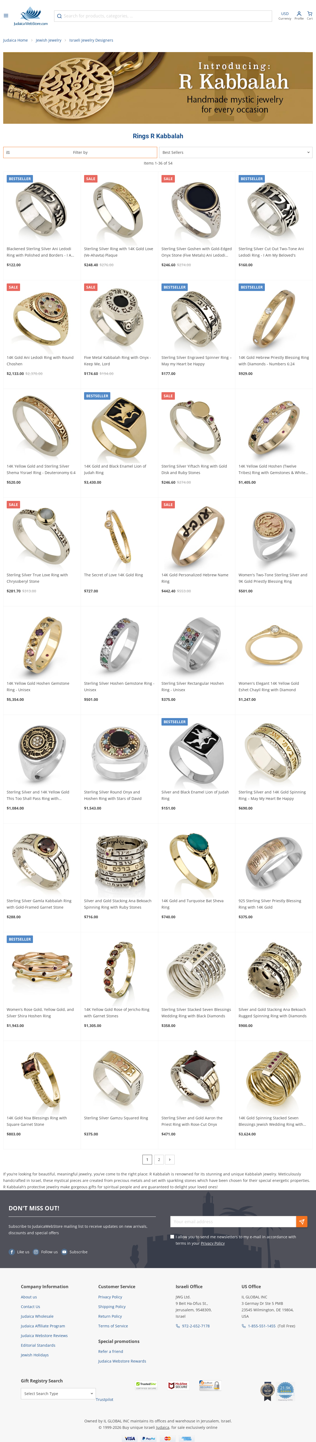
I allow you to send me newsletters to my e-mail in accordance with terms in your (236, 1242)
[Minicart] (310, 16)
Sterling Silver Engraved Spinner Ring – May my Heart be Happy (196, 362)
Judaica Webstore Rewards (122, 1362)
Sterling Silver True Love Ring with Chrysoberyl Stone (37, 579)
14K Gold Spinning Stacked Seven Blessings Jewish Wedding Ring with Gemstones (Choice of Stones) (271, 1123)
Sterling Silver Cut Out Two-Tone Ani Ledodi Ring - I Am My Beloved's (271, 254)
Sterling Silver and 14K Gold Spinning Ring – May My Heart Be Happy (272, 797)
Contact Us (30, 1308)
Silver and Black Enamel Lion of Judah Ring (195, 797)
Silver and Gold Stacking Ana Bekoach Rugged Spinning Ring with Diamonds (273, 1014)
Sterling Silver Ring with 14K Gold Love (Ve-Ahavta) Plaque (118, 254)
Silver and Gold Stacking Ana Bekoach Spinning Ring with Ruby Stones (118, 905)
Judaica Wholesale (37, 1317)
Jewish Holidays (35, 1356)
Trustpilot (104, 1401)
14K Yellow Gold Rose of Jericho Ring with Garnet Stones (116, 1014)
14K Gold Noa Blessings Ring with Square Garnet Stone (37, 1123)
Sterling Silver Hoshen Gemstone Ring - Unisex (119, 688)
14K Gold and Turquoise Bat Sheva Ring (192, 905)
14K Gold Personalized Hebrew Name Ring (194, 579)
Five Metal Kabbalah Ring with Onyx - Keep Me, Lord (117, 362)
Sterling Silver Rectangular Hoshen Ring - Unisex (192, 688)
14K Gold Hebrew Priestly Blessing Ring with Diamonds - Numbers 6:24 (274, 362)
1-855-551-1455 (262, 1327)
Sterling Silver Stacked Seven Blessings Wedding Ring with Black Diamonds (196, 1014)
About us (29, 1298)
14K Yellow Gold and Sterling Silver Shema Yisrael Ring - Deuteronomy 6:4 (41, 471)
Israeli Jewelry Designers (91, 41)
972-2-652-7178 (196, 1327)
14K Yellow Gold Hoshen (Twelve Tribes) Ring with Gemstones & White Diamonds (272, 471)
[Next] (170, 1161)
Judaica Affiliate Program (43, 1327)
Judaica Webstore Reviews (44, 1337)
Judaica (162, 1429)
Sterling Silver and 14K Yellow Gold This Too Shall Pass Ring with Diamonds (38, 797)
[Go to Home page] (31, 16)
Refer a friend (110, 1353)
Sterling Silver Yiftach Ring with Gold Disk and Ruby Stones (194, 471)
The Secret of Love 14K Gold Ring (113, 576)
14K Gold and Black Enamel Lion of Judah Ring (115, 471)
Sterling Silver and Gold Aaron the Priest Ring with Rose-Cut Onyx (192, 1123)
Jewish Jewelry (48, 41)
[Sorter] (236, 154)
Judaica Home (15, 41)
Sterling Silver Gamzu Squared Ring (116, 1119)
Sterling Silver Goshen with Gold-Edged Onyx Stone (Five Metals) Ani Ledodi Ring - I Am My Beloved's (196, 254)
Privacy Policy (213, 1245)
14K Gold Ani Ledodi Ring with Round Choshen (40, 362)
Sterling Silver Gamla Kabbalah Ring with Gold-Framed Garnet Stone (39, 905)
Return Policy (110, 1317)
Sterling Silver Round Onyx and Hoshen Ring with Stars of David (113, 797)
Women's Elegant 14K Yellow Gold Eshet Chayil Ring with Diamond (269, 688)
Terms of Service (113, 1327)
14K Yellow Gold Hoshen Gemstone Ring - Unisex (38, 688)
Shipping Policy (112, 1308)
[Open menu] (6, 16)
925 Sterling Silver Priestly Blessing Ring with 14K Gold (270, 905)
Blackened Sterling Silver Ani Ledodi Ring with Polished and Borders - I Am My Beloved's (41, 254)
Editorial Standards (38, 1346)
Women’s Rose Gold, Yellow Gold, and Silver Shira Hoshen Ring (40, 1014)
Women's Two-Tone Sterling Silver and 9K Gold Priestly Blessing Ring (273, 579)
